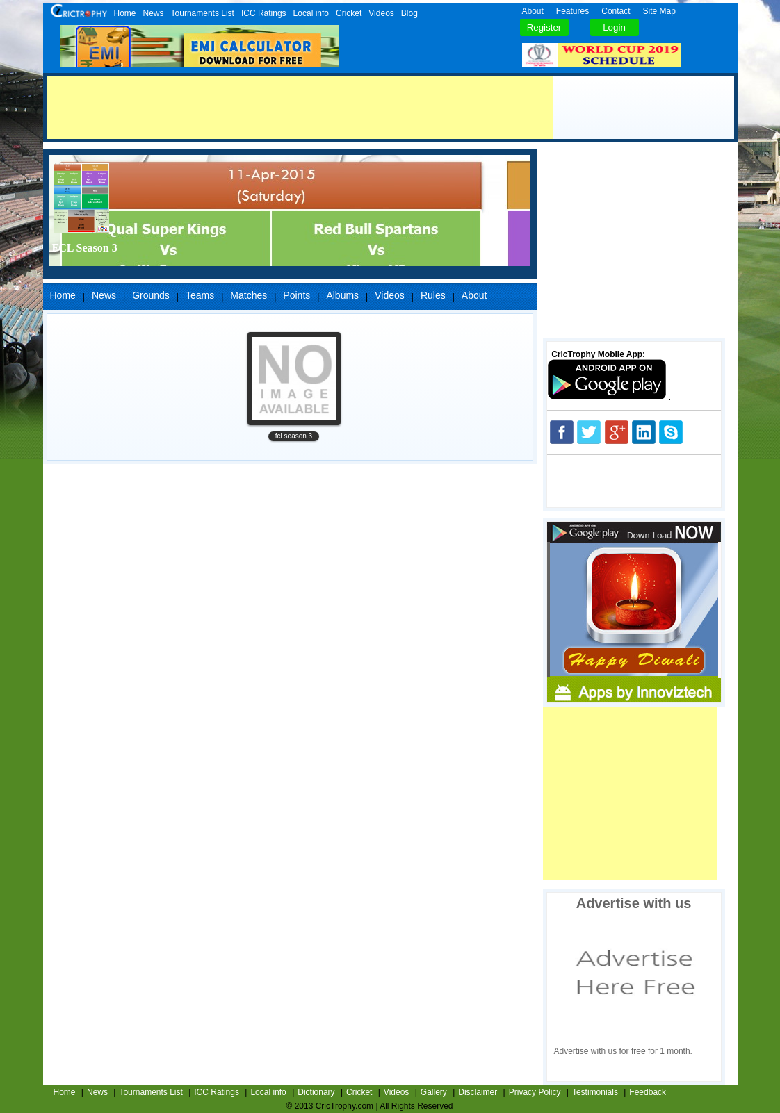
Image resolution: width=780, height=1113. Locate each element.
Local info (311, 13)
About (533, 11)
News (153, 13)
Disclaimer (477, 1092)
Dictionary (316, 1092)
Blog (409, 13)
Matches (248, 295)
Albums (342, 295)
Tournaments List (202, 13)
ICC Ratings (263, 13)
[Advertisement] (300, 107)
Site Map (659, 11)
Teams (200, 295)
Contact (615, 11)
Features (572, 11)
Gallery (434, 1092)
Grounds (151, 295)
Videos (380, 13)
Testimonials (595, 1092)
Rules (433, 295)
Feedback (647, 1092)
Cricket (348, 13)
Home (125, 13)
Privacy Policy (535, 1092)
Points (296, 295)
